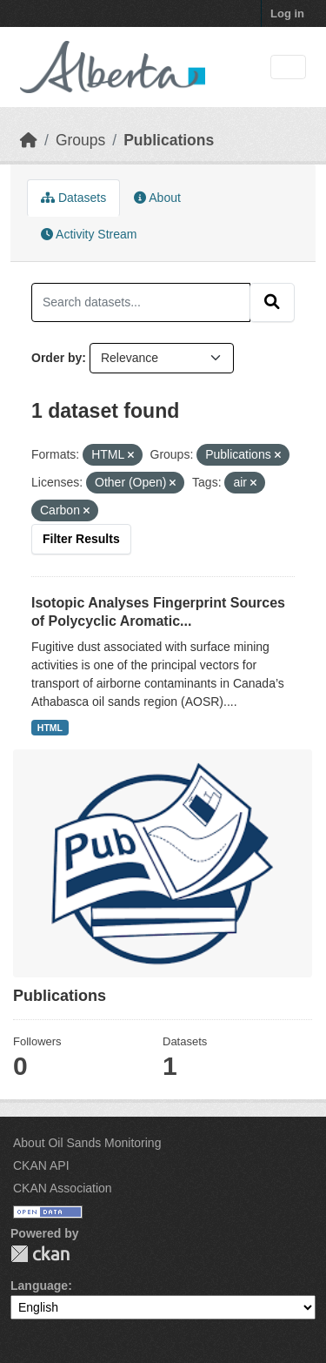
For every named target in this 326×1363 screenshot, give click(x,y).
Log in (287, 13)
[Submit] (272, 302)
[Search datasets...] (140, 302)
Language (39, 1285)
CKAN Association (62, 1188)
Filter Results (81, 539)
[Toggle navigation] (288, 67)
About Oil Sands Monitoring (87, 1143)
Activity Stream (88, 234)
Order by (56, 358)
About (157, 198)
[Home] (28, 140)
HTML (50, 727)
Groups (80, 140)
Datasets (73, 198)
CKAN (40, 1254)
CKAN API (41, 1165)
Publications (168, 140)
